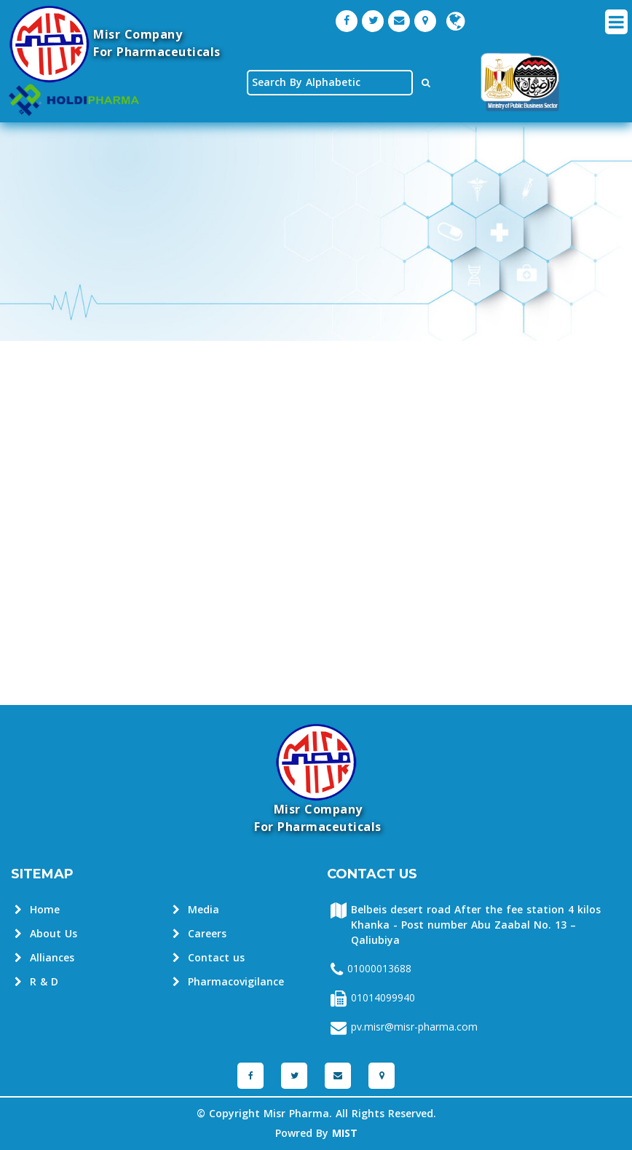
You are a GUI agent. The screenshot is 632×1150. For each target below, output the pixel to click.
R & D (36, 982)
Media (196, 910)
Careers (199, 934)
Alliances (44, 958)
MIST (345, 1133)
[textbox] (330, 82)
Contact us (209, 958)
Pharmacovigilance (228, 982)
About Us (46, 934)
